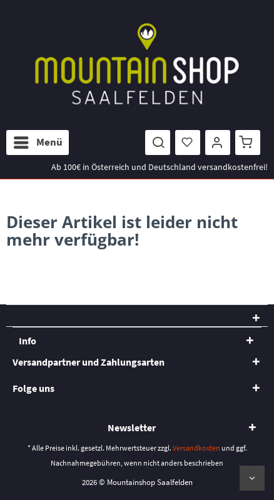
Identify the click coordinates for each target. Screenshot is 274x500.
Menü (38, 140)
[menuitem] (37, 142)
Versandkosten (196, 447)
